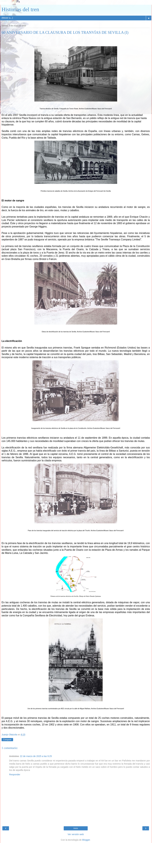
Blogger (86, 840)
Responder (14, 774)
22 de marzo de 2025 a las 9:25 (36, 756)
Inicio (75, 828)
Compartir (7, 740)
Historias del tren (20, 9)
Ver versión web (76, 834)
